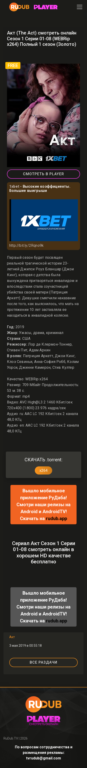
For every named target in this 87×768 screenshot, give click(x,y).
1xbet (14, 186)
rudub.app (56, 518)
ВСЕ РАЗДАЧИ (43, 662)
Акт (12, 637)
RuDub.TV (10, 738)
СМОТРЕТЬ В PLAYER (43, 174)
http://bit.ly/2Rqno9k (26, 245)
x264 (43, 470)
